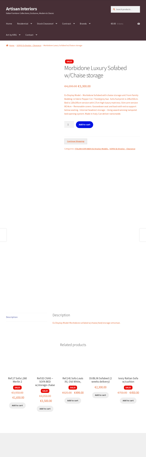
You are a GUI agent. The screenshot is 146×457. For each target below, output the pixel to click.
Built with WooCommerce (34, 440)
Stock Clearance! (45, 23)
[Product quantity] (69, 124)
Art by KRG (11, 34)
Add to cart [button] (17, 359)
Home (9, 23)
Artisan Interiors (21, 9)
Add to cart (84, 124)
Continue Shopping (75, 141)
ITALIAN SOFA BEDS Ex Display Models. (92, 148)
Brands (83, 23)
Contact (29, 34)
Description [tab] (12, 271)
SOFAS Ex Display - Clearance (29, 45)
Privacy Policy (13, 440)
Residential (22, 23)
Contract (66, 23)
